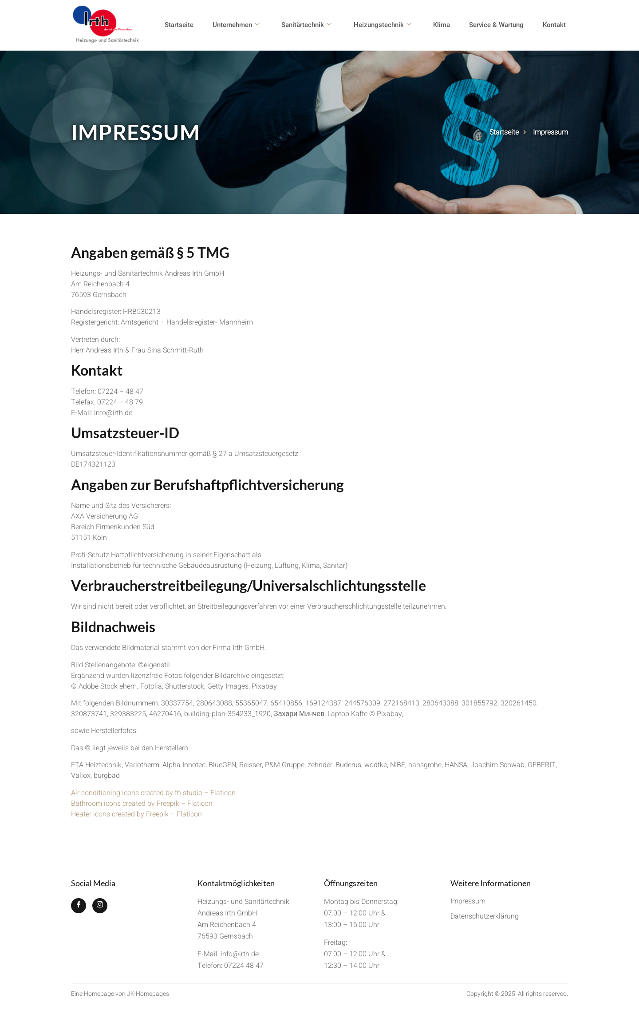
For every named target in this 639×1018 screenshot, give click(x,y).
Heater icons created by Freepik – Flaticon (136, 814)
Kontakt (556, 25)
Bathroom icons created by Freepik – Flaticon (142, 803)
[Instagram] (99, 905)
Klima (446, 25)
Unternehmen (245, 25)
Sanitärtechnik (314, 25)
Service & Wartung (500, 25)
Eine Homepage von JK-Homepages (120, 993)
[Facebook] (78, 905)
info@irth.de (240, 954)
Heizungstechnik (389, 25)
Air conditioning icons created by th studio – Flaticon (153, 793)
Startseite (189, 25)
